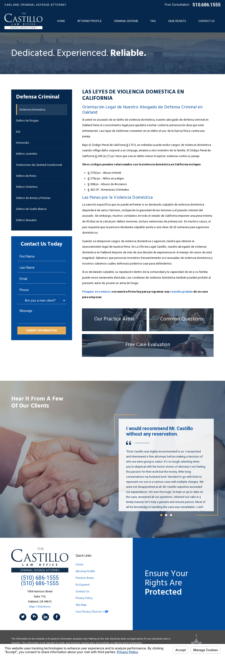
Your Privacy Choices (92, 611)
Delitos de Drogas (27, 120)
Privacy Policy (84, 598)
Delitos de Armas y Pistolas (33, 198)
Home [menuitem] (61, 21)
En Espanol (83, 584)
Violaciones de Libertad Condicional (39, 164)
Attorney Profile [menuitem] (89, 21)
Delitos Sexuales (26, 220)
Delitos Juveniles (26, 153)
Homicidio (22, 142)
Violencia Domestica (32, 109)
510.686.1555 (206, 4)
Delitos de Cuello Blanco (31, 209)
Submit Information (41, 330)
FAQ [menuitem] (153, 21)
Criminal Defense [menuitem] (126, 21)
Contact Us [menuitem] (206, 21)
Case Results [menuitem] (177, 21)
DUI (18, 131)
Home (79, 564)
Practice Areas (85, 577)
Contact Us (82, 591)
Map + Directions (40, 606)
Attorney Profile (85, 571)
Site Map (81, 604)
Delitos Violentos (27, 186)
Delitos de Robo (26, 175)
